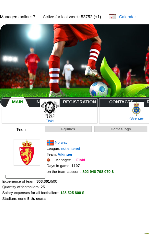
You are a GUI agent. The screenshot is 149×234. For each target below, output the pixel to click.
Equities (68, 129)
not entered (70, 148)
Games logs (121, 129)
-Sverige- (136, 116)
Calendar (127, 16)
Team (21, 129)
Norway (61, 142)
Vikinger (65, 154)
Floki (50, 119)
